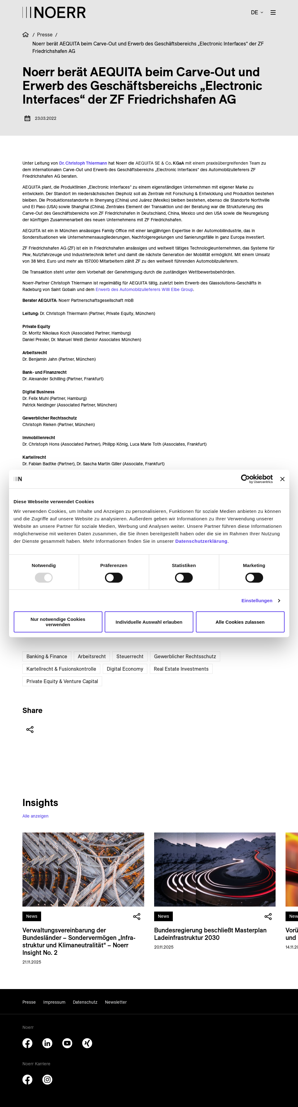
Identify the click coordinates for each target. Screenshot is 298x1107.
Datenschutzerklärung (201, 541)
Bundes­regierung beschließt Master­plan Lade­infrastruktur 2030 (210, 933)
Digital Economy (125, 669)
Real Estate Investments (181, 669)
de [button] (254, 12)
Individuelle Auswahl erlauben (149, 622)
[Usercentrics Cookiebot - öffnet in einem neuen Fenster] (245, 479)
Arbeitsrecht (92, 656)
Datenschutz (85, 1002)
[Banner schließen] (282, 479)
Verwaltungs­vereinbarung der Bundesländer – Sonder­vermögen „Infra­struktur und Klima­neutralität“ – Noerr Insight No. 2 (78, 941)
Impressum (54, 1002)
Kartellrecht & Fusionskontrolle (61, 669)
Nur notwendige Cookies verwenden (58, 622)
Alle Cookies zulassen (240, 622)
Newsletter (116, 1002)
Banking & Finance (46, 656)
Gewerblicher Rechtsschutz (185, 656)
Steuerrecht (130, 656)
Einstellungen (256, 600)
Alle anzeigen (35, 816)
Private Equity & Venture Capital (62, 681)
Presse (45, 34)
